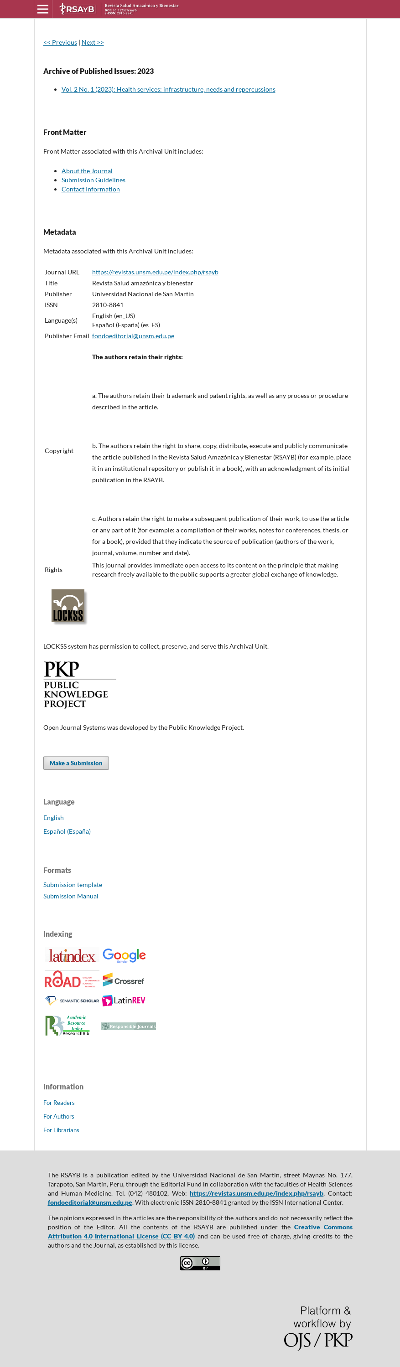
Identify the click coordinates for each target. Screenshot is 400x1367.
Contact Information (91, 189)
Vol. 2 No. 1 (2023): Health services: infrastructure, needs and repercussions (168, 89)
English (53, 817)
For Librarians (61, 1130)
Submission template (72, 884)
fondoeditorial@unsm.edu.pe (133, 336)
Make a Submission (76, 763)
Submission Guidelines (93, 180)
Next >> (93, 42)
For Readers (59, 1102)
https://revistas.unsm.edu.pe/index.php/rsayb (155, 272)
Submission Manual (71, 896)
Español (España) (67, 831)
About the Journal (87, 171)
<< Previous (60, 42)
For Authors (58, 1116)
